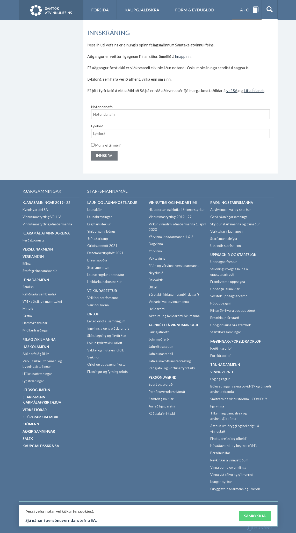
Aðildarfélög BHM (36, 354)
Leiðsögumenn (36, 390)
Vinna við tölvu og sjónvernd (231, 475)
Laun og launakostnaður (112, 202)
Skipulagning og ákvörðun (106, 336)
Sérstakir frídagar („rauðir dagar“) (174, 294)
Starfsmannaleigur (223, 239)
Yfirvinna (155, 251)
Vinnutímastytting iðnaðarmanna (47, 224)
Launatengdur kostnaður (105, 275)
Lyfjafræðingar (33, 381)
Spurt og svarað (161, 384)
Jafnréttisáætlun (161, 346)
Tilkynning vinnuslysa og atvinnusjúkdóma (228, 416)
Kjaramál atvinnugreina (46, 233)
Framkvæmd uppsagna (227, 282)
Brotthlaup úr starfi (224, 318)
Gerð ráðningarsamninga (229, 217)
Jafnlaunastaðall (161, 354)
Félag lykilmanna (39, 339)
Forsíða (100, 9)
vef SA (231, 90)
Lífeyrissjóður (97, 260)
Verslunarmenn (38, 249)
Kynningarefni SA (35, 209)
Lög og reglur (220, 379)
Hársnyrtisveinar (35, 323)
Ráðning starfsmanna (231, 202)
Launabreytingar (99, 217)
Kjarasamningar (42, 191)
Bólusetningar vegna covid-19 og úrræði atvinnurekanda (240, 389)
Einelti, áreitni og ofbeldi (228, 439)
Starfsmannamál (107, 191)
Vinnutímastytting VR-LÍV (42, 217)
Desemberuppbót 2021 (105, 253)
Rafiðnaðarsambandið (39, 294)
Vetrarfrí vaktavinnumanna (169, 302)
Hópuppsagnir (221, 303)
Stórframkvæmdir (40, 417)
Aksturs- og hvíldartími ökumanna (174, 316)
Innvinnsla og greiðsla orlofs (108, 328)
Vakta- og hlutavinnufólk (105, 350)
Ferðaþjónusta (34, 240)
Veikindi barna (98, 305)
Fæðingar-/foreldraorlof (235, 341)
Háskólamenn (36, 347)
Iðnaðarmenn (36, 280)
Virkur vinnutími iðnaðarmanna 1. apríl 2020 (177, 227)
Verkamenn (33, 256)
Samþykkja (255, 516)
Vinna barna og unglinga (228, 467)
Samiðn (28, 287)
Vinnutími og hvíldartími (173, 202)
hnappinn (183, 56)
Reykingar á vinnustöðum (229, 460)
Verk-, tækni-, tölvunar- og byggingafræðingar (42, 364)
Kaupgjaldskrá (142, 9)
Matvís (28, 309)
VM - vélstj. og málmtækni (42, 301)
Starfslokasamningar (225, 332)
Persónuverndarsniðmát (167, 392)
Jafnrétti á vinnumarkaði (173, 325)
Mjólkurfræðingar (36, 330)
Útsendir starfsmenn (225, 246)
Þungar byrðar (221, 482)
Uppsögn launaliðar (225, 289)
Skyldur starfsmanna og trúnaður (235, 224)
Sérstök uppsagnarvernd (229, 296)
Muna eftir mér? (106, 145)
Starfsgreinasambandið (40, 271)
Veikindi (93, 357)
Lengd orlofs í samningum (106, 321)
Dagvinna (156, 244)
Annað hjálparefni (162, 406)
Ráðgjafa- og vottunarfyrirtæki (172, 368)
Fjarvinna (217, 406)
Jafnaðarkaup (97, 239)
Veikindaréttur (102, 291)
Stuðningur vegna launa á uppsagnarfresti (229, 271)
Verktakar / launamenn (227, 231)
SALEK (28, 439)
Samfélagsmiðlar (161, 399)
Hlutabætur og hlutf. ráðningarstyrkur (177, 209)
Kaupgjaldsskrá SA (41, 446)
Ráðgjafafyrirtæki (162, 413)
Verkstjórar (35, 410)
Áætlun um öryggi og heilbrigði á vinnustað (234, 428)
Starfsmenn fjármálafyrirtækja (42, 400)
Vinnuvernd (221, 372)
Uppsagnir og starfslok (233, 255)
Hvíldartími (157, 309)
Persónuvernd (163, 377)
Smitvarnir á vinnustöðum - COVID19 (238, 399)
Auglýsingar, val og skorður (230, 209)
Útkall (153, 287)
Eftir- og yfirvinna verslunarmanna (174, 266)
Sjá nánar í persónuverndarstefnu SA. (61, 520)
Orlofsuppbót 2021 (102, 246)
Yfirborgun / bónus (101, 231)
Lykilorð (97, 126)
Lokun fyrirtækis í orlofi (104, 343)
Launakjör (94, 209)
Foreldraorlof (220, 356)
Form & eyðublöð (194, 9)
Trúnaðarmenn (225, 365)
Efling (27, 263)
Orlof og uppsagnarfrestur (107, 364)
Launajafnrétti (159, 332)
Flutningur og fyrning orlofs (107, 372)
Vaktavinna (157, 258)
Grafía (27, 316)
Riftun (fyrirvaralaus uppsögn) (232, 310)
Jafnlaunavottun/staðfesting (170, 361)
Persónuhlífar (220, 453)
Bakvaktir (156, 280)
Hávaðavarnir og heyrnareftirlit (233, 446)
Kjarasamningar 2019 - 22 (46, 202)
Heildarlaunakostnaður (104, 282)
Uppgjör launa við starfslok (230, 325)
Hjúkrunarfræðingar (37, 374)
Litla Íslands (254, 90)
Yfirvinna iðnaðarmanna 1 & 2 (171, 237)
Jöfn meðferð (159, 339)
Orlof (93, 314)
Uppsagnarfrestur (223, 262)
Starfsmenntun (98, 267)
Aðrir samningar (39, 431)
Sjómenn (31, 424)
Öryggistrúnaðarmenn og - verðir (235, 489)
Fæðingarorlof (221, 348)
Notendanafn (102, 107)
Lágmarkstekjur (99, 224)
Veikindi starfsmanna (103, 298)
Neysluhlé (156, 273)
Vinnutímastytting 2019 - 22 (170, 217)
